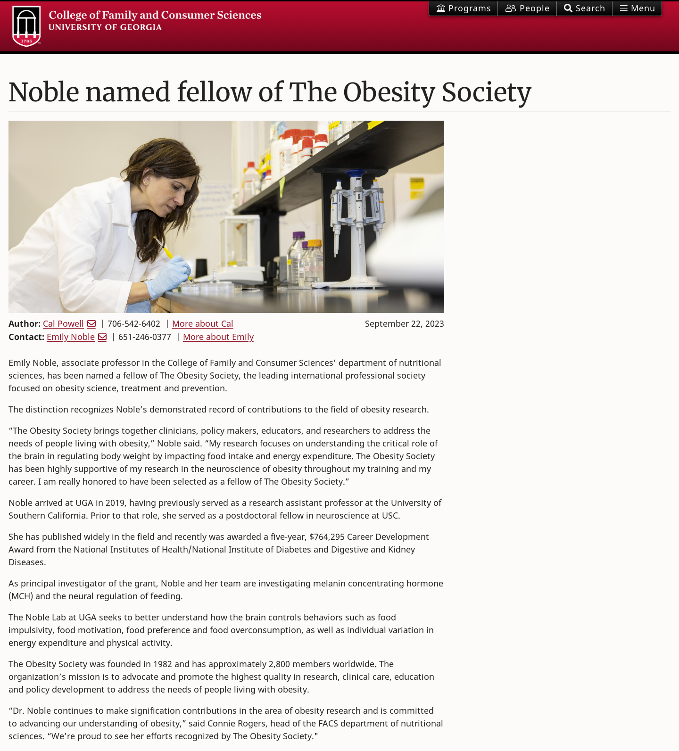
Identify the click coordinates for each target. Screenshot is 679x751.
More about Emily (218, 336)
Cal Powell (63, 323)
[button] (584, 8)
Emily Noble (71, 336)
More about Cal (202, 323)
